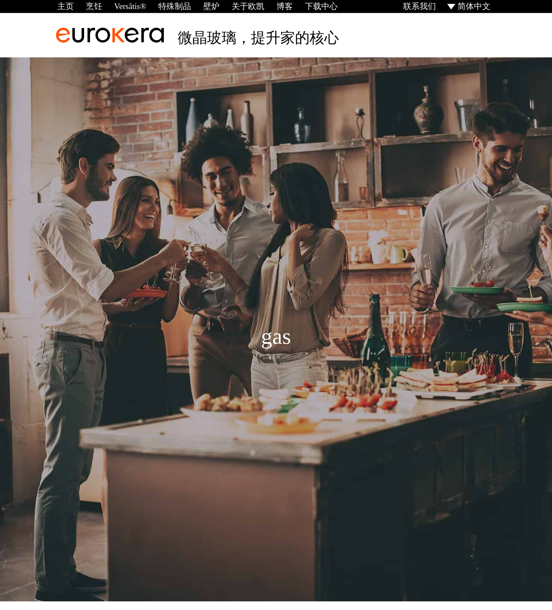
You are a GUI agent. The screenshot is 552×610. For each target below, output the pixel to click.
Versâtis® (127, 6)
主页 (64, 6)
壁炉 (205, 6)
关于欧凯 (240, 6)
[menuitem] (470, 6)
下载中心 (311, 6)
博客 (276, 6)
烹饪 (92, 6)
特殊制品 (169, 6)
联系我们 (421, 6)
